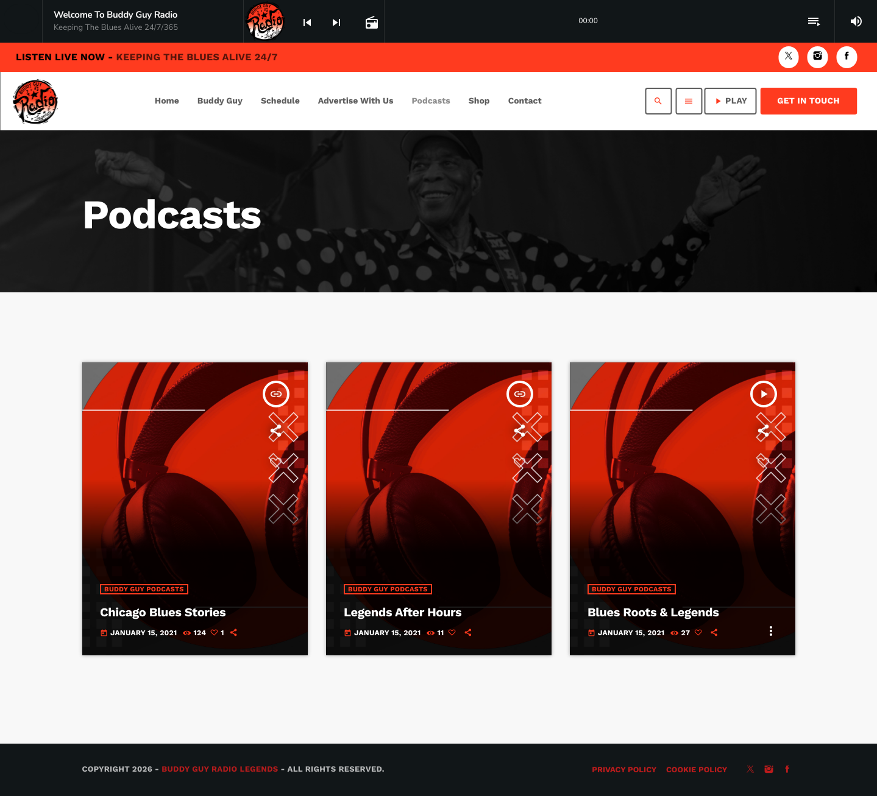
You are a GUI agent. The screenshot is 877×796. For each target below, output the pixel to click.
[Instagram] (818, 57)
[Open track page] (370, 22)
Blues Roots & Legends (653, 612)
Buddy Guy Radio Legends (220, 769)
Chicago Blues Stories (162, 612)
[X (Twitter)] (788, 57)
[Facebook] (846, 57)
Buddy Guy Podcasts (144, 589)
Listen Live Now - (147, 57)
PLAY (730, 101)
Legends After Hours (402, 612)
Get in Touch (808, 101)
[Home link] (35, 101)
